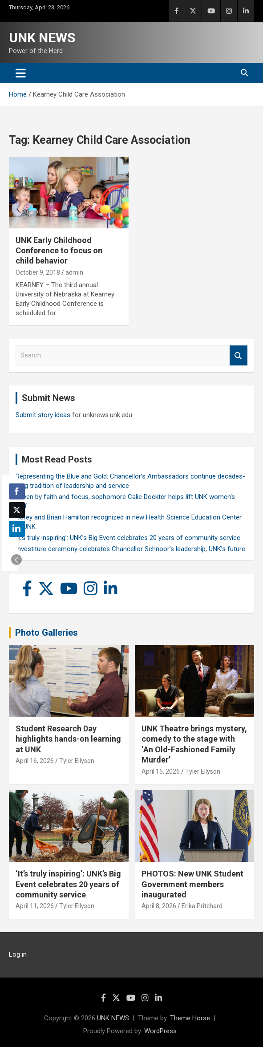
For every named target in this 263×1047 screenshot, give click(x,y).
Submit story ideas (43, 415)
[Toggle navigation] (20, 73)
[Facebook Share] (17, 491)
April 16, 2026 (35, 760)
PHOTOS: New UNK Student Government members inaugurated (192, 884)
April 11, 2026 (35, 905)
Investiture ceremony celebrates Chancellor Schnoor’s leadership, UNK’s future (130, 549)
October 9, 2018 (38, 272)
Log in (18, 954)
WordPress (160, 1031)
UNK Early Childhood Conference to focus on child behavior (59, 250)
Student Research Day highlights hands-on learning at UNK (68, 739)
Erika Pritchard (202, 905)
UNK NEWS (42, 37)
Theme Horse (190, 1018)
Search (238, 355)
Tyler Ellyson (76, 760)
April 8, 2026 (159, 905)
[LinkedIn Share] (17, 529)
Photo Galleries (46, 632)
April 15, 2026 (161, 771)
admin (74, 272)
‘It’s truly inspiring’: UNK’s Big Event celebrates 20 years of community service (128, 538)
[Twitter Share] (17, 510)
